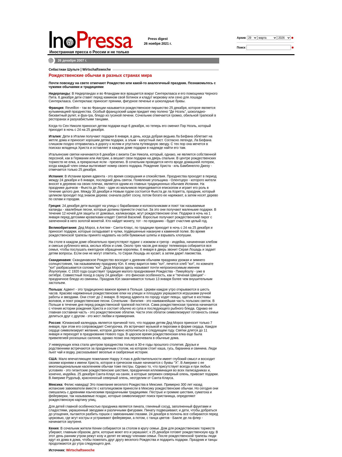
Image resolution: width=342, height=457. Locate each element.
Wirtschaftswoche (80, 450)
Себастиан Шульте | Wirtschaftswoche (80, 69)
